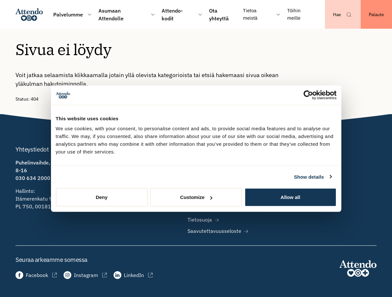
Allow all (290, 197)
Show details (309, 176)
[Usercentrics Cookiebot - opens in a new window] (308, 95)
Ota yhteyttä (219, 14)
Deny (102, 197)
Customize (196, 197)
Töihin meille (294, 14)
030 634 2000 (32, 178)
